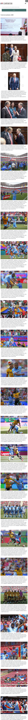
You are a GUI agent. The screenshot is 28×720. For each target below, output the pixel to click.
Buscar (14, 10)
